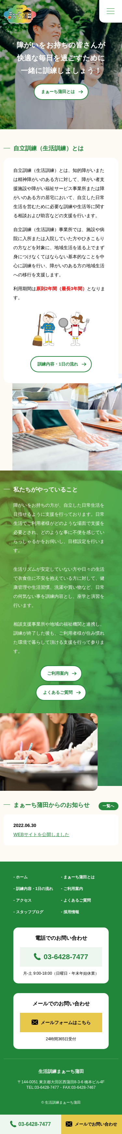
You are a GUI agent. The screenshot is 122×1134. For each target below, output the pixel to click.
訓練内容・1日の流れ (61, 364)
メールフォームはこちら (66, 1022)
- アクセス (22, 900)
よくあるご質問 (62, 692)
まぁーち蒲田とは (62, 91)
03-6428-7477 (34, 1124)
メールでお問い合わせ (96, 1124)
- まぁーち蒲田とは (78, 877)
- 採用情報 (70, 912)
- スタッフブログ (28, 912)
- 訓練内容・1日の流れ (33, 888)
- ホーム (20, 877)
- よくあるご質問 (76, 900)
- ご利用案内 (72, 888)
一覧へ (108, 806)
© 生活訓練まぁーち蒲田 (61, 1102)
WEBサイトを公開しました (41, 834)
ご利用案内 (61, 673)
